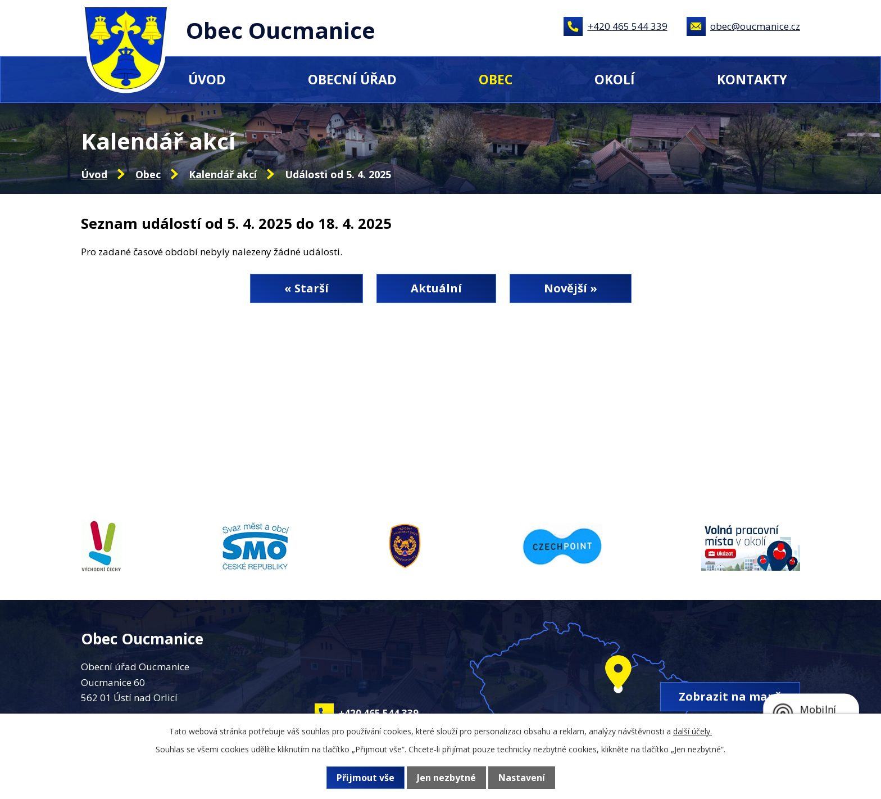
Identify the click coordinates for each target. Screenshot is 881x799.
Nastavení (521, 777)
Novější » (570, 288)
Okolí (614, 79)
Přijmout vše (365, 777)
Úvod (207, 79)
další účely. (692, 731)
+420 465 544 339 (627, 26)
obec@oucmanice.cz (755, 26)
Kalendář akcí (223, 174)
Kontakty (752, 79)
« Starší (306, 288)
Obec (495, 79)
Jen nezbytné (446, 777)
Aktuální (436, 288)
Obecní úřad (352, 79)
